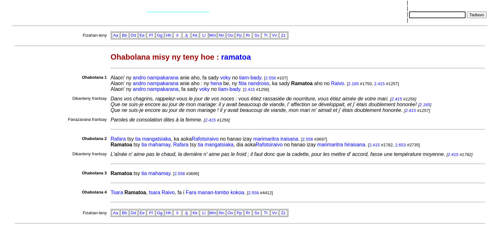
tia (138, 139)
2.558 (270, 78)
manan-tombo (213, 192)
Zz (283, 35)
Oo (230, 35)
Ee (142, 35)
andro (139, 77)
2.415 (379, 83)
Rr (248, 35)
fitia (242, 83)
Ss (256, 35)
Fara (191, 192)
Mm (212, 35)
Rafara (118, 139)
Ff (151, 35)
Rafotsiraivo (205, 139)
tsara (154, 192)
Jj (186, 35)
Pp (239, 35)
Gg (159, 35)
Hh (168, 35)
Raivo (337, 83)
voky (225, 77)
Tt (266, 35)
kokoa (237, 192)
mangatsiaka (156, 139)
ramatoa (236, 57)
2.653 (400, 145)
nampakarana (163, 77)
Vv (274, 35)
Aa (115, 35)
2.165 (353, 83)
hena (216, 83)
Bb (124, 35)
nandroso (258, 83)
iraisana (289, 139)
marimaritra (266, 139)
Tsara (117, 192)
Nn (221, 35)
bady (256, 77)
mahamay (159, 144)
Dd (133, 35)
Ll (203, 35)
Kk (195, 35)
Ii (177, 35)
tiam (244, 77)
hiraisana (354, 144)
